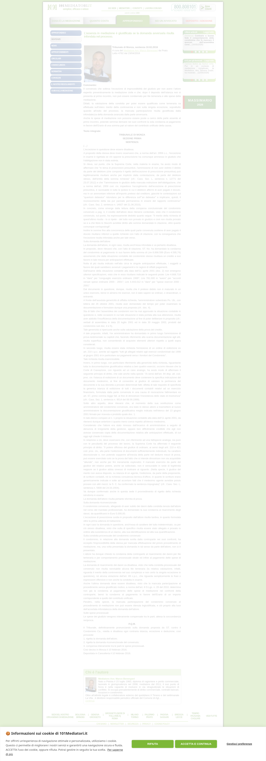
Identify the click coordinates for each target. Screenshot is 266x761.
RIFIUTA (152, 743)
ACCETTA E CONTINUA (196, 743)
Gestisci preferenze (239, 743)
